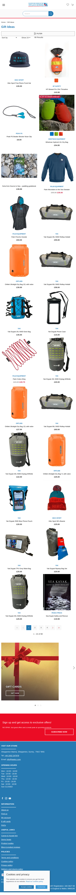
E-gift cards (6, 821)
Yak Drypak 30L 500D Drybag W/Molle (19, 474)
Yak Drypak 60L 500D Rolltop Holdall (57, 284)
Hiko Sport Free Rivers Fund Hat (19, 83)
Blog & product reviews (10, 847)
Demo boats (6, 839)
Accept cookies (26, 887)
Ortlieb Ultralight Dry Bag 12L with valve (19, 426)
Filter (38, 33)
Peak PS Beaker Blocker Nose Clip (19, 137)
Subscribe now (59, 732)
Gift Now (15, 693)
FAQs (3, 825)
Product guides (7, 843)
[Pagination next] (52, 627)
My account (6, 818)
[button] (3, 5)
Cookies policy (7, 861)
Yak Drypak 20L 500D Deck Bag (19, 332)
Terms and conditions (10, 858)
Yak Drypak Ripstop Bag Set (57, 568)
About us (4, 810)
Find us (4, 814)
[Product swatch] (56, 81)
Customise (41, 887)
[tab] (35, 705)
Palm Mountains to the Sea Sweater (57, 189)
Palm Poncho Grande (19, 237)
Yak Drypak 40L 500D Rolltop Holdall (57, 237)
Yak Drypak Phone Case (57, 332)
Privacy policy (7, 865)
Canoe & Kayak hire (9, 836)
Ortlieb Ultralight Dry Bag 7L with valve (57, 474)
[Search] (38, 13)
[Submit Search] (50, 13)
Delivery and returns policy (12, 869)
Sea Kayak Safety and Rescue (57, 616)
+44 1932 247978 (12, 756)
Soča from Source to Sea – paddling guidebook (19, 186)
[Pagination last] (58, 627)
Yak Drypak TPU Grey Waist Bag (19, 568)
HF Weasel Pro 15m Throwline (57, 89)
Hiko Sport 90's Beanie (57, 521)
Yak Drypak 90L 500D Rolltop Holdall (57, 426)
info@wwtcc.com (14, 759)
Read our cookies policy (34, 881)
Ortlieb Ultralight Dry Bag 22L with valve (19, 284)
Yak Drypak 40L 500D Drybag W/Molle (19, 616)
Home (3, 22)
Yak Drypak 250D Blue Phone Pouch (19, 521)
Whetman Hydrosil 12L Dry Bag (57, 142)
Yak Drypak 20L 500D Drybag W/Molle (57, 379)
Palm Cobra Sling (19, 379)
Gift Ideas (10, 22)
